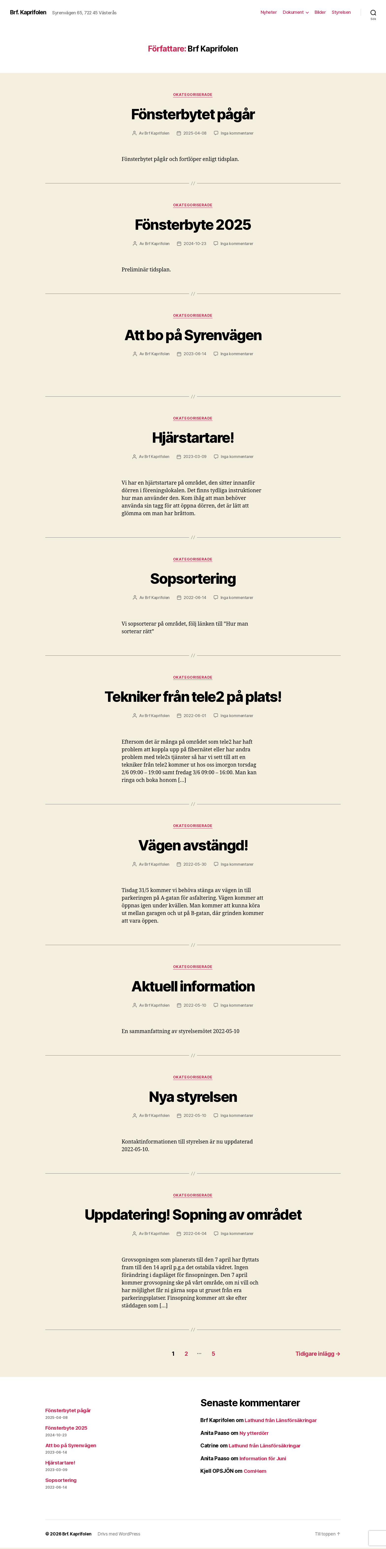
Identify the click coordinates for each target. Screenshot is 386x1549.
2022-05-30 (195, 865)
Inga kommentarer (237, 133)
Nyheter (269, 12)
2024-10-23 (195, 244)
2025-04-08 (195, 133)
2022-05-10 (195, 1006)
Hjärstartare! (193, 437)
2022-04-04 (195, 1235)
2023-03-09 (195, 457)
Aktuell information (193, 987)
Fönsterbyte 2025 (193, 224)
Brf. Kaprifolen (29, 12)
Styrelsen (341, 12)
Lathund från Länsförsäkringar (282, 1421)
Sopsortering (193, 579)
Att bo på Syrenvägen (193, 334)
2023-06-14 (195, 354)
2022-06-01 (195, 716)
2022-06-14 (195, 598)
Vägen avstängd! (193, 846)
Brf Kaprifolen (156, 133)
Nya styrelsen (193, 1097)
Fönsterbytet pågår (192, 113)
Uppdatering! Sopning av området (193, 1215)
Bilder (320, 12)
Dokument (293, 12)
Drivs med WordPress (119, 1535)
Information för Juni (264, 1460)
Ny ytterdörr (255, 1434)
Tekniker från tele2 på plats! (193, 697)
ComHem (255, 1472)
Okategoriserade (193, 95)
